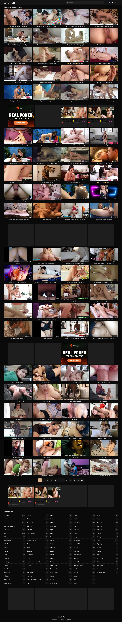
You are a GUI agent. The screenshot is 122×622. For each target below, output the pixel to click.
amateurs (14, 519)
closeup (14, 565)
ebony (38, 515)
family (38, 547)
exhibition (38, 526)
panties (84, 533)
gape (38, 558)
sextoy (84, 576)
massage (61, 558)
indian (61, 515)
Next (82, 480)
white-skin (107, 565)
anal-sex (14, 529)
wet (107, 554)
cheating (14, 558)
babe (14, 533)
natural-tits (61, 583)
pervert (84, 547)
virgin (107, 540)
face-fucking (38, 533)
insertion (61, 522)
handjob (38, 576)
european (38, 522)
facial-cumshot (38, 540)
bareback (14, 547)
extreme (38, 529)
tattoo (107, 519)
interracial (61, 526)
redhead (84, 561)
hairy (38, 569)
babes (14, 536)
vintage (107, 536)
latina (61, 540)
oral (84, 526)
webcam (107, 551)
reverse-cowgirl (84, 565)
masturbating (61, 569)
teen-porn (107, 526)
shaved (84, 583)
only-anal (84, 522)
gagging (38, 551)
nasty (61, 579)
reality (84, 558)
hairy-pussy (38, 572)
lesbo (61, 551)
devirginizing (14, 583)
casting (14, 554)
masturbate (61, 565)
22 (74, 480)
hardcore (38, 583)
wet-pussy (107, 558)
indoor (61, 519)
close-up (14, 561)
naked (61, 576)
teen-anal (107, 522)
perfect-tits (84, 544)
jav (61, 536)
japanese (61, 533)
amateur (14, 515)
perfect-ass (84, 540)
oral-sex (84, 529)
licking (61, 554)
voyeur (107, 547)
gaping (38, 565)
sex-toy (84, 572)
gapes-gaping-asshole (38, 561)
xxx (107, 569)
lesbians (61, 547)
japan (61, 529)
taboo (107, 515)
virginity (107, 544)
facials (38, 544)
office (84, 515)
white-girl (107, 561)
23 (78, 480)
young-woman (107, 572)
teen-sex (107, 529)
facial (38, 536)
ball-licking (14, 540)
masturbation (61, 572)
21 (70, 480)
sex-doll (84, 569)
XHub (9, 2)
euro (38, 519)
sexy (84, 579)
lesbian (61, 544)
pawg (84, 536)
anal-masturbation (14, 526)
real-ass (84, 551)
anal (14, 522)
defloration (14, 576)
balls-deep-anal (14, 544)
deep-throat (14, 569)
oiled (84, 519)
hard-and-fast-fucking (38, 579)
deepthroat (14, 572)
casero (14, 551)
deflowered (14, 579)
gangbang (38, 554)
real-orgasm (84, 554)
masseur (61, 561)
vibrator (107, 533)
